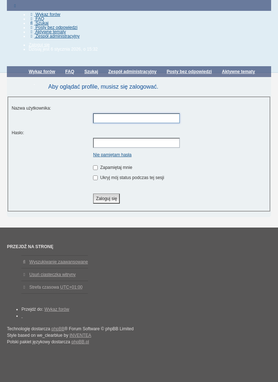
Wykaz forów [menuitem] (44, 14)
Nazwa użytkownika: (31, 108)
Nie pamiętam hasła (112, 154)
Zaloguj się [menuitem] (39, 44)
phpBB (57, 328)
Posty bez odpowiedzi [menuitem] (53, 27)
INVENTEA (80, 335)
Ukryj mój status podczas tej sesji (128, 177)
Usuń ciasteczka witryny (52, 274)
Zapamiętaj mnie (112, 167)
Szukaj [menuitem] (39, 23)
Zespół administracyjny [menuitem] (54, 36)
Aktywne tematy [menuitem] (47, 31)
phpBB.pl (80, 341)
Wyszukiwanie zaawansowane (58, 261)
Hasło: (18, 132)
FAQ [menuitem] (36, 18)
